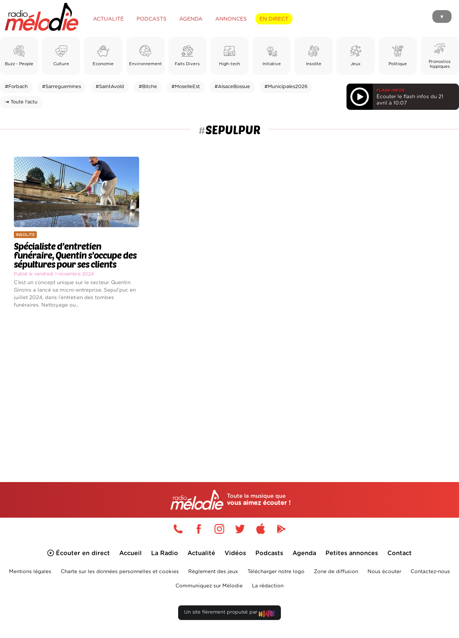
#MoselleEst (185, 86)
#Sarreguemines (61, 86)
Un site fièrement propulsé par (229, 614)
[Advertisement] (229, 386)
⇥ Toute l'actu (21, 102)
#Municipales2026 (286, 86)
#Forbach (16, 86)
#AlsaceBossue (232, 86)
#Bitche (148, 86)
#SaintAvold (110, 86)
